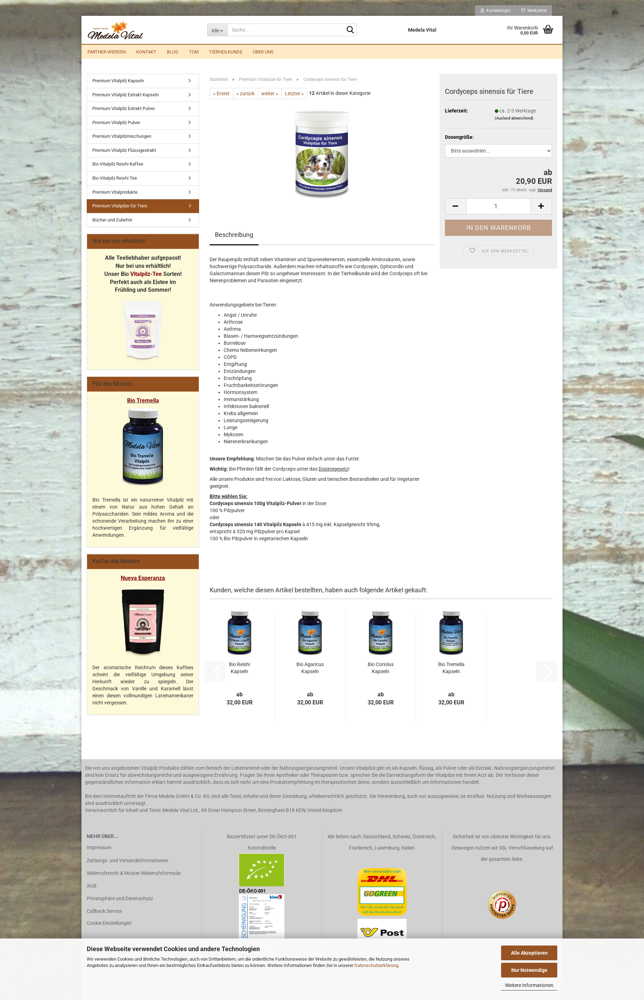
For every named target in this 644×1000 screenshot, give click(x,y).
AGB (92, 886)
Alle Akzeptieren (529, 953)
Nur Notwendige (529, 970)
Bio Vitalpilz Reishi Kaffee (117, 164)
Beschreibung (234, 234)
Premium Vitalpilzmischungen (121, 136)
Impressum (99, 847)
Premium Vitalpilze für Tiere (119, 205)
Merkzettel (534, 10)
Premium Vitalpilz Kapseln (118, 80)
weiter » (269, 93)
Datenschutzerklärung (376, 965)
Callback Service (104, 911)
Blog (172, 51)
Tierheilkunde (225, 51)
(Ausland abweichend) (514, 118)
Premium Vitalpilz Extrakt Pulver (123, 108)
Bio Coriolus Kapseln (381, 668)
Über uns (263, 51)
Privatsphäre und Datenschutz (120, 898)
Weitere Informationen (529, 985)
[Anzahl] (498, 206)
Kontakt (146, 51)
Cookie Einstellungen (109, 923)
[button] (455, 206)
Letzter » (294, 93)
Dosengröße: (459, 137)
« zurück (245, 93)
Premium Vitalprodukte (115, 192)
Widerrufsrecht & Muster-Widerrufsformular (134, 873)
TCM (193, 51)
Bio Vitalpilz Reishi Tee (114, 178)
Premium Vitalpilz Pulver (116, 122)
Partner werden (106, 51)
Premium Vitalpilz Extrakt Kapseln (125, 94)
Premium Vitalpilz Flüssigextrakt (124, 150)
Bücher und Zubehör (112, 219)
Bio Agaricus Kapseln (310, 668)
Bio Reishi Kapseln (239, 668)
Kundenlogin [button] (495, 10)
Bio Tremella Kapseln (451, 668)
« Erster (221, 93)
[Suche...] (217, 30)
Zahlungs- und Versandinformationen (127, 860)
